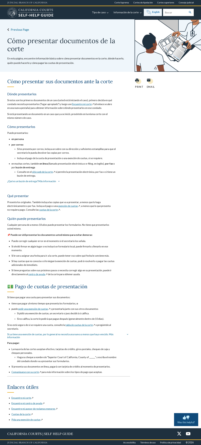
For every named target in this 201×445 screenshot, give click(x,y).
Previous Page (17, 29)
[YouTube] (188, 433)
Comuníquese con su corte (25, 372)
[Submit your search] (190, 12)
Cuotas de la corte (21, 414)
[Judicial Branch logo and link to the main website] (27, 3)
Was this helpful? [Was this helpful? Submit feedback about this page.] (186, 419)
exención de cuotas (68, 205)
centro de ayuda (36, 274)
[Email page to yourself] (150, 83)
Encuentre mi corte (82, 104)
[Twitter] (179, 433)
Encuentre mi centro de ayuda (26, 403)
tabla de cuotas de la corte (79, 324)
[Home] (30, 13)
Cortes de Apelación (143, 2)
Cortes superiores (165, 2)
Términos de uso (148, 442)
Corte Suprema (121, 2)
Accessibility (129, 442)
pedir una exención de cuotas (33, 308)
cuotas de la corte (48, 209)
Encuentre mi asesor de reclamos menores (33, 408)
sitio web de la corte (42, 171)
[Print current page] (137, 83)
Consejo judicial (186, 2)
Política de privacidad (170, 442)
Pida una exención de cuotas (25, 419)
